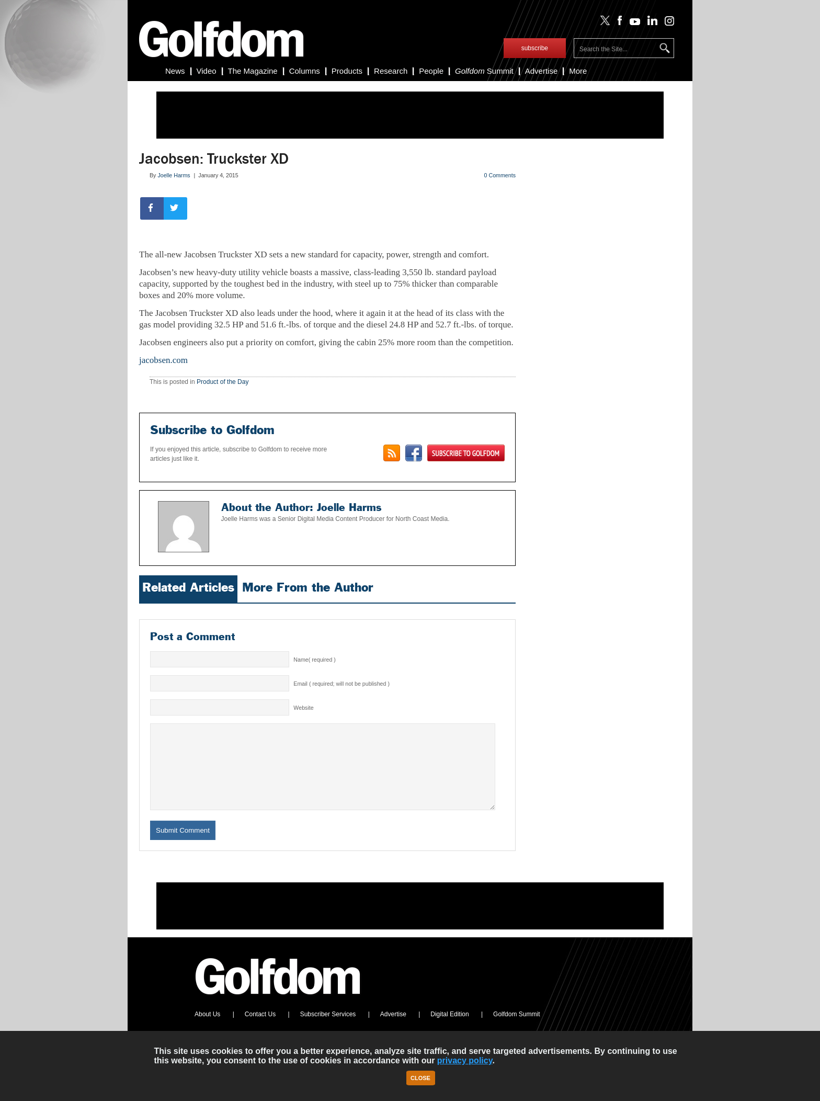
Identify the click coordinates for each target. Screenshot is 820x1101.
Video (207, 70)
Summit (484, 70)
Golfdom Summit (516, 1030)
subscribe (534, 48)
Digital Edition (449, 1030)
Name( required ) (314, 659)
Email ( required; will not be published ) (341, 683)
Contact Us (260, 1030)
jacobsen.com (163, 360)
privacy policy (465, 1060)
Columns (304, 70)
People (431, 70)
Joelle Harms (173, 175)
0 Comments (500, 175)
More (578, 70)
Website (303, 708)
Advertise (541, 70)
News (175, 70)
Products (347, 70)
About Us (207, 1030)
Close (420, 1078)
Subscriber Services (328, 1030)
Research (390, 70)
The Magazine (253, 70)
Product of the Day (222, 381)
